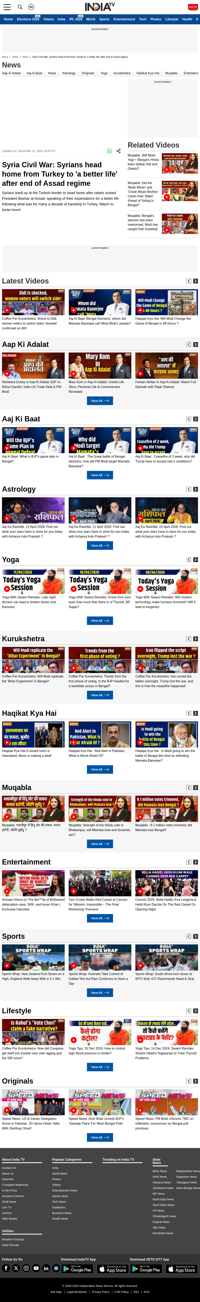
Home (8, 19)
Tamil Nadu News (163, 1205)
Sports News (60, 1196)
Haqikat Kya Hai (29, 713)
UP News (158, 1210)
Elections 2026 (28, 19)
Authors (7, 1213)
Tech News (59, 1201)
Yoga (104, 73)
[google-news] (56, 1268)
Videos (48, 19)
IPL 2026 (75, 19)
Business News (61, 1213)
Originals (88, 73)
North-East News (163, 1199)
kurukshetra (122, 73)
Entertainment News (65, 1190)
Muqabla (171, 73)
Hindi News (9, 1201)
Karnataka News (163, 1233)
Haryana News (162, 1182)
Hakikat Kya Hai (147, 73)
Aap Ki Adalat (25, 344)
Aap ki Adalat (11, 73)
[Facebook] (6, 1268)
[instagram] (26, 1268)
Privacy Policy (100, 1292)
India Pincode (10, 1245)
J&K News (159, 1227)
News (5, 57)
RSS (147, 1292)
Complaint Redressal (15, 1184)
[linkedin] (46, 1268)
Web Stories (9, 1218)
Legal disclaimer (77, 1292)
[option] (33, 310)
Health (187, 19)
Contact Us (9, 1168)
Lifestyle (171, 19)
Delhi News (160, 1176)
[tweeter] (16, 1268)
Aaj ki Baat (34, 73)
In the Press (9, 1190)
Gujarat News (161, 1221)
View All (100, 400)
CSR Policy (121, 1292)
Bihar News (160, 1171)
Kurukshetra (23, 639)
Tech (142, 19)
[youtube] (36, 1268)
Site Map (55, 1292)
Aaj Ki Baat (21, 419)
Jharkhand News (163, 1188)
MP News (159, 1193)
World (90, 19)
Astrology (69, 73)
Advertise (8, 1179)
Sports (104, 19)
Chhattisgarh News (164, 1216)
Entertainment (124, 19)
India (61, 19)
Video (15, 57)
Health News (60, 1218)
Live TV (6, 1207)
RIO (136, 1292)
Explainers (58, 1207)
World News (59, 1173)
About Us (8, 1173)
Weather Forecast (13, 1239)
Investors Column (13, 1196)
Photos (155, 19)
